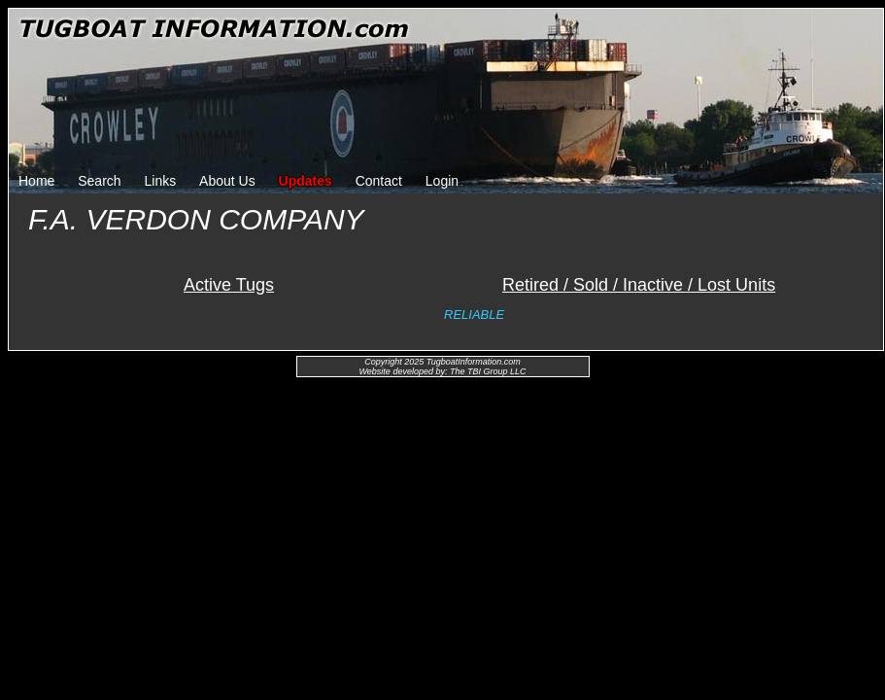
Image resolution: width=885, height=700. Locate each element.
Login (442, 181)
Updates (305, 181)
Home (36, 181)
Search (99, 181)
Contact (379, 181)
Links (161, 181)
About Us (227, 181)
